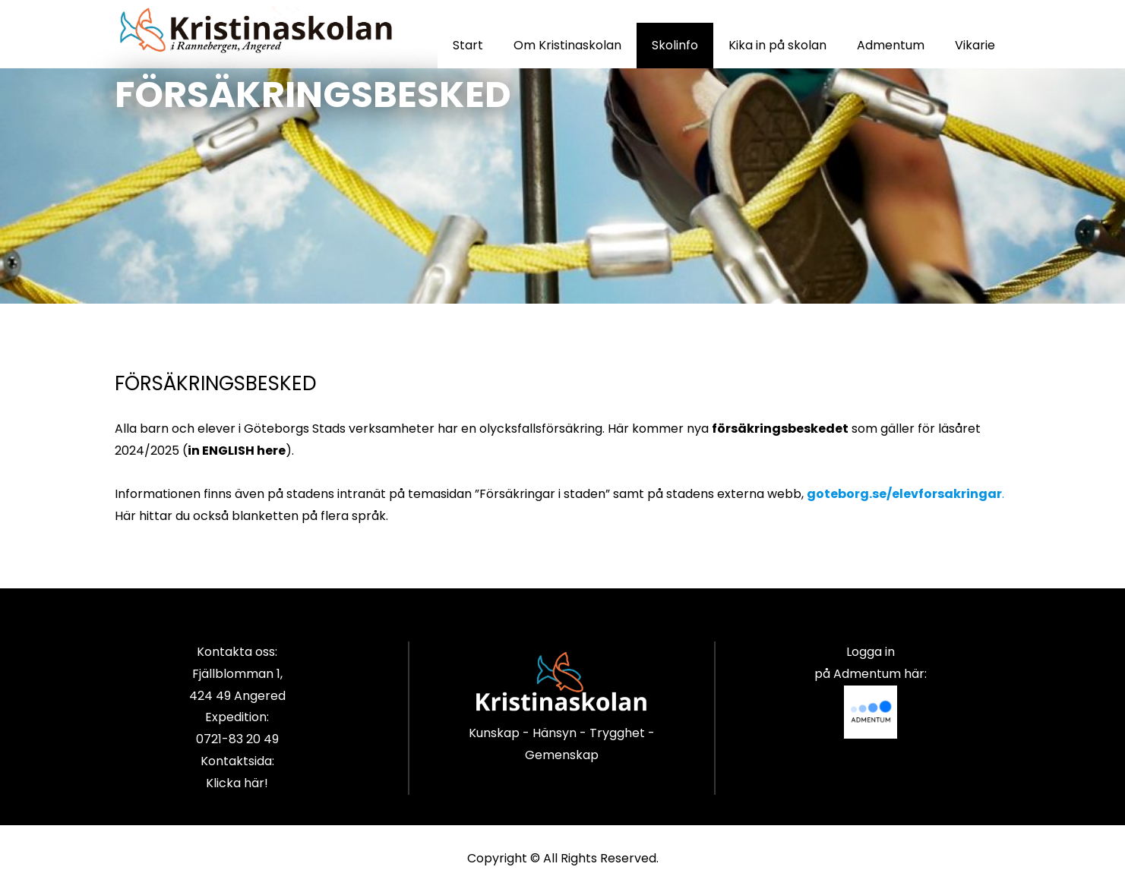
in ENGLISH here (237, 450)
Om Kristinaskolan (567, 45)
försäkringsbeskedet (780, 428)
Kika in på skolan (777, 45)
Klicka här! (237, 783)
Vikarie (975, 45)
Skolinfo (675, 45)
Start (468, 45)
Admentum (890, 45)
